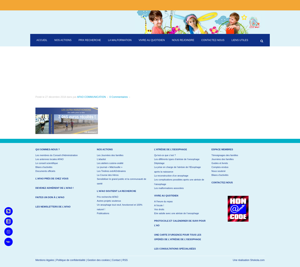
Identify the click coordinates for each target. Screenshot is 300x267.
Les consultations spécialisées (175, 248)
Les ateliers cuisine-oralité (110, 163)
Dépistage (159, 163)
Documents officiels (45, 171)
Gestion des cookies (98, 260)
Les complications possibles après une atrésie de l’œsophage (179, 181)
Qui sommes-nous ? (47, 149)
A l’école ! (159, 205)
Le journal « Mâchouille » (109, 167)
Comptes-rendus (219, 167)
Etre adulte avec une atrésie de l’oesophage (176, 213)
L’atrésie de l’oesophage (170, 149)
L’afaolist (101, 159)
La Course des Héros (108, 175)
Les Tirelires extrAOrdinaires (111, 171)
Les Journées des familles (110, 155)
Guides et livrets (219, 163)
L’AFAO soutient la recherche (116, 191)
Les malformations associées (169, 188)
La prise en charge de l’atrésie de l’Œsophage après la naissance (177, 169)
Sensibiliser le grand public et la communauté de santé (121, 181)
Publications (103, 213)
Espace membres (222, 149)
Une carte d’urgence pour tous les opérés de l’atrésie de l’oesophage (177, 237)
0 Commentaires (118, 97)
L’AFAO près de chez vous (51, 178)
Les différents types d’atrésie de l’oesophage (177, 159)
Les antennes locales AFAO (49, 159)
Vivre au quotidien (166, 195)
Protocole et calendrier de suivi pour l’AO (180, 223)
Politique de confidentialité (70, 260)
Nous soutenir (218, 171)
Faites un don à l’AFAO (49, 197)
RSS (125, 260)
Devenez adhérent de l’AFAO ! (54, 188)
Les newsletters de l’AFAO (53, 206)
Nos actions (105, 149)
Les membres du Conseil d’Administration (56, 155)
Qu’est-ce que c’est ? (165, 155)
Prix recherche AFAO (107, 197)
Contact (116, 260)
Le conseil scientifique (46, 163)
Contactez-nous (222, 182)
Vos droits (159, 209)
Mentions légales (44, 260)
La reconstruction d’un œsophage (171, 175)
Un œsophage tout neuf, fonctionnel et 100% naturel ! (119, 207)
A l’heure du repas (163, 201)
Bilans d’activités (43, 167)
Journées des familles (222, 159)
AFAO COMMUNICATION (91, 97)
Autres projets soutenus (109, 201)
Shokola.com (257, 260)
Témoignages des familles (224, 155)
